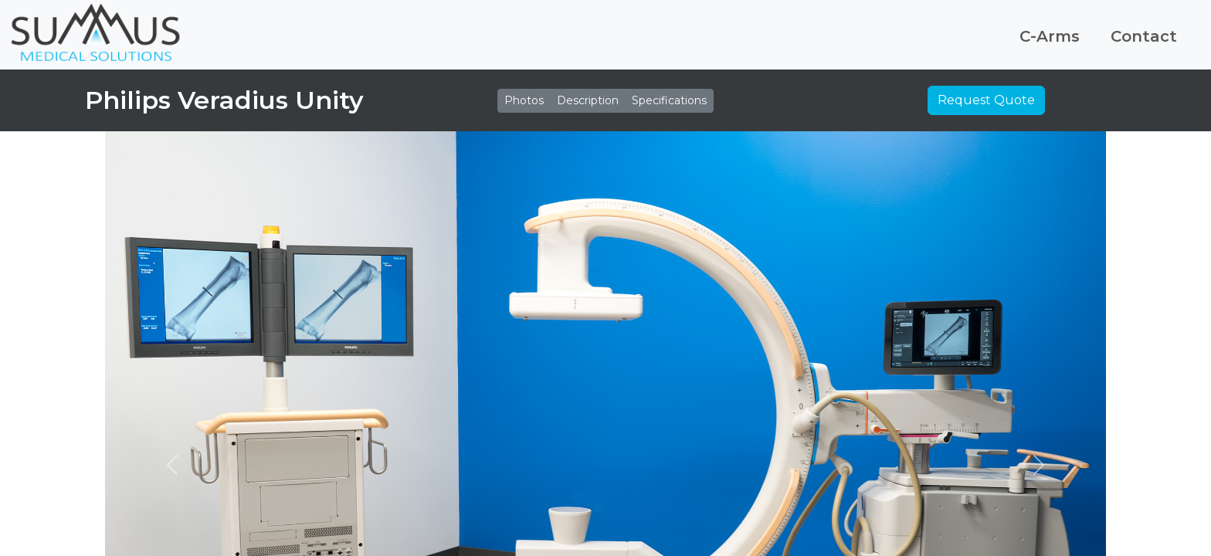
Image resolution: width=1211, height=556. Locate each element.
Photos (524, 100)
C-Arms (1049, 36)
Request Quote (986, 100)
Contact (1144, 36)
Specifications (669, 100)
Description (588, 100)
